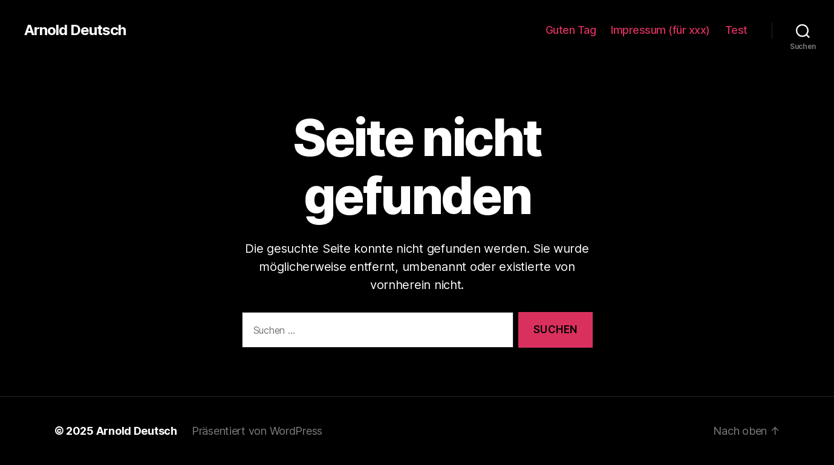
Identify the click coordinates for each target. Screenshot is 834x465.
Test (736, 30)
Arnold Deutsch (75, 30)
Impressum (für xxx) (660, 30)
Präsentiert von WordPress (257, 430)
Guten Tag (571, 30)
